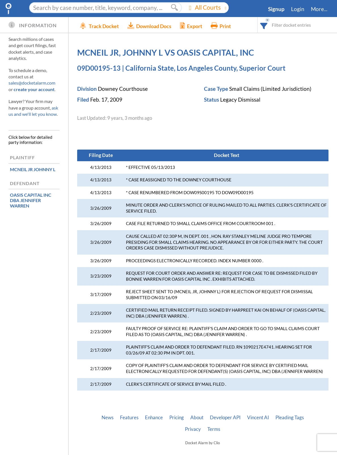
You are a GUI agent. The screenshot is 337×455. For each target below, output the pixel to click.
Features (129, 417)
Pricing (176, 417)
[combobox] (264, 25)
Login (297, 9)
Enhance (154, 417)
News (107, 417)
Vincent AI (258, 417)
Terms (213, 429)
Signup (276, 9)
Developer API (225, 417)
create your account (34, 89)
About (196, 417)
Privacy (193, 429)
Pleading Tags (289, 417)
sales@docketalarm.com (32, 82)
